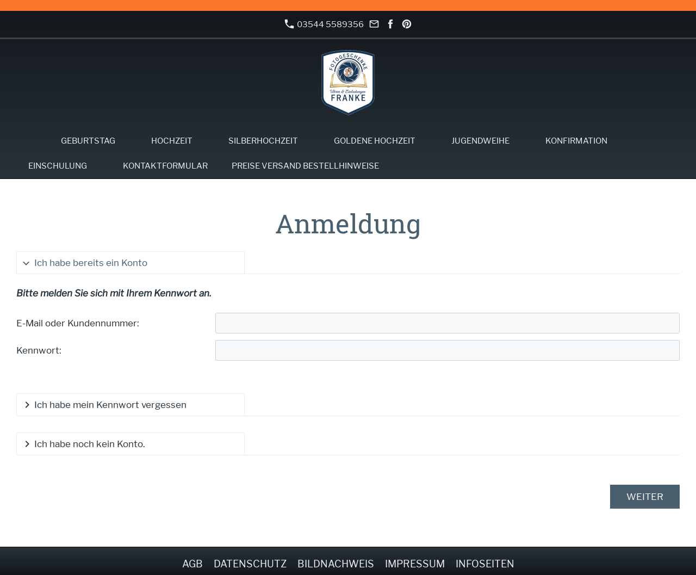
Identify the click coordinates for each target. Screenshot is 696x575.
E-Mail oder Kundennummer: (77, 323)
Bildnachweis (335, 564)
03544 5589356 (324, 24)
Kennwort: (38, 350)
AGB (192, 564)
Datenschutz (250, 564)
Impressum (415, 564)
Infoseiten (485, 564)
